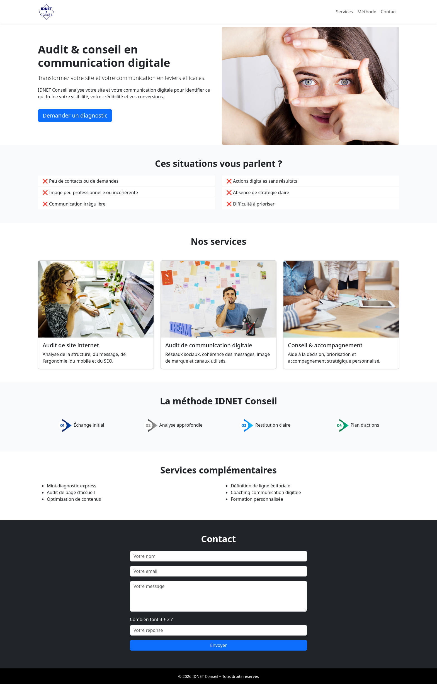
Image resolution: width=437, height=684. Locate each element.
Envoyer (218, 645)
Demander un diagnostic (75, 115)
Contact (389, 12)
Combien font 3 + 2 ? (151, 619)
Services (344, 12)
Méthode (366, 12)
